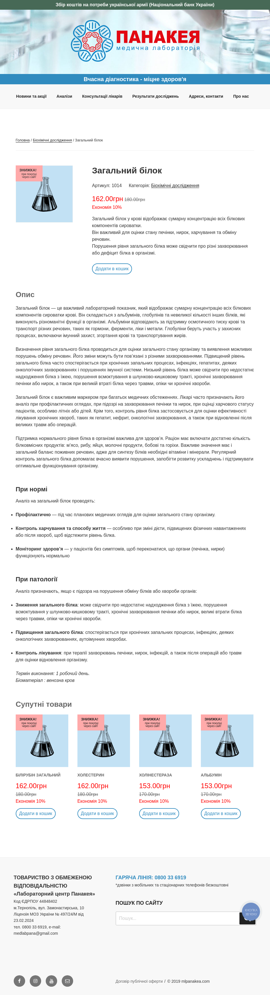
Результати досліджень (155, 96)
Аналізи (64, 96)
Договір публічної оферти (139, 981)
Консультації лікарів (102, 96)
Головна (23, 140)
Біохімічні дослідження (52, 140)
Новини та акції (31, 96)
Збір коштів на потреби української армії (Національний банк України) (135, 4)
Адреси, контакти (206, 96)
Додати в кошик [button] (112, 268)
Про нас (241, 96)
